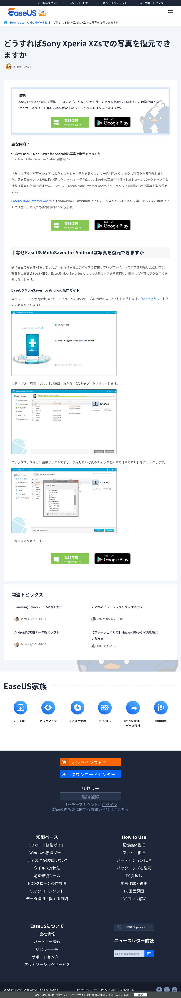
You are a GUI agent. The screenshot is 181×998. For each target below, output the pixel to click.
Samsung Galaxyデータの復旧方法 (38, 607)
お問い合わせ (127, 989)
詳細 (127, 995)
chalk (27, 67)
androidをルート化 (155, 298)
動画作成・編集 (134, 883)
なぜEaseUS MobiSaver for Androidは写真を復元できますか (57, 153)
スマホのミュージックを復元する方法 (117, 607)
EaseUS (27, 12)
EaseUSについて (47, 926)
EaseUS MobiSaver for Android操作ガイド (44, 159)
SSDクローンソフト (47, 891)
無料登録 (90, 796)
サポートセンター (155, 3)
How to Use (17, 22)
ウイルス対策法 (47, 868)
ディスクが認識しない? (47, 860)
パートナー (83, 3)
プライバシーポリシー (85, 989)
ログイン (109, 804)
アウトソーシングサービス (47, 964)
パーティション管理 (134, 860)
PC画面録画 (134, 891)
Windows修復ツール (47, 852)
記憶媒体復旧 (133, 845)
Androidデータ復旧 (38, 22)
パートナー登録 (47, 941)
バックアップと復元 (134, 868)
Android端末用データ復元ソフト (36, 632)
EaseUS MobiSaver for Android (32, 201)
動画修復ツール (47, 875)
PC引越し (134, 875)
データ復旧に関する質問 (47, 898)
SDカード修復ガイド (47, 845)
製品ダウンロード (53, 3)
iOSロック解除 (134, 898)
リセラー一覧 (47, 949)
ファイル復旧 (133, 852)
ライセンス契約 (109, 989)
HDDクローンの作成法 (47, 883)
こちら (123, 809)
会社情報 (47, 934)
